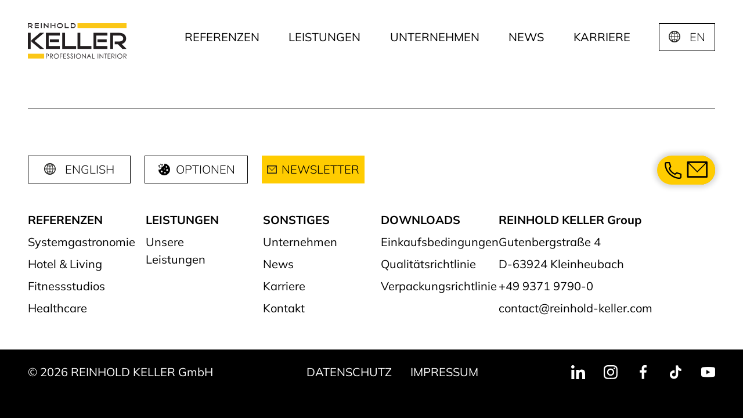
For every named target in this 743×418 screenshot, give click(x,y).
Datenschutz (349, 372)
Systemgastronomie (81, 242)
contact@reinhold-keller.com (575, 308)
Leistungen (324, 37)
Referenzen (222, 37)
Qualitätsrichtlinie (428, 264)
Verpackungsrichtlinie (439, 286)
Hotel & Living (65, 264)
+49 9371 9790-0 (546, 286)
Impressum (444, 372)
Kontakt (284, 308)
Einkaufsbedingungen (440, 242)
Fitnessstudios (66, 286)
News (526, 37)
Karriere (602, 37)
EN (697, 37)
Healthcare (57, 308)
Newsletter (313, 169)
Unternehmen (434, 37)
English (89, 169)
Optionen (196, 169)
